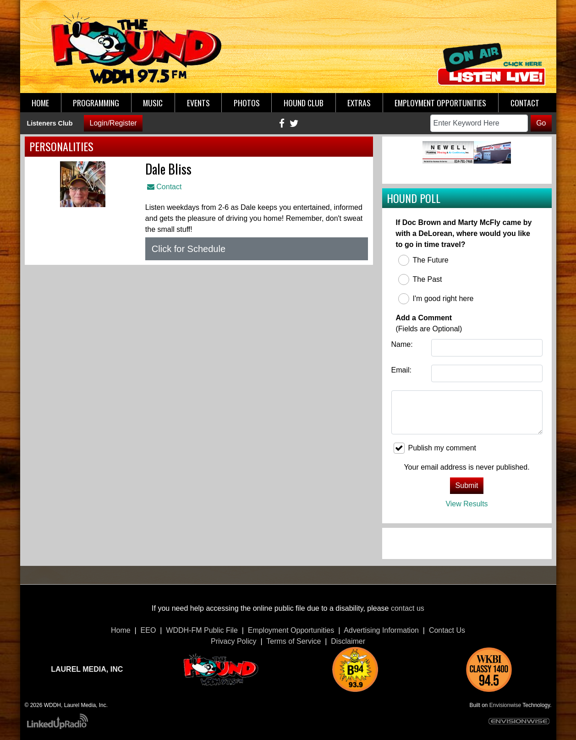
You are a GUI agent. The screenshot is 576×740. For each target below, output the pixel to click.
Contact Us (447, 630)
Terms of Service (293, 641)
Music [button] (153, 103)
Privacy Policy (234, 641)
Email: (401, 370)
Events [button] (198, 103)
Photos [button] (247, 103)
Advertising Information (381, 630)
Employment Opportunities (291, 630)
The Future (423, 260)
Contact (164, 187)
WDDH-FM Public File (201, 630)
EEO (148, 630)
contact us (407, 608)
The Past (420, 279)
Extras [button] (359, 103)
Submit (466, 485)
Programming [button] (96, 103)
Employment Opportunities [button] (440, 103)
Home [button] (40, 103)
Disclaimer (348, 641)
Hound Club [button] (304, 103)
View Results (466, 504)
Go (541, 123)
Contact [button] (524, 103)
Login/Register (113, 123)
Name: (402, 344)
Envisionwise (505, 705)
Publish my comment (435, 448)
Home (121, 630)
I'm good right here (436, 298)
